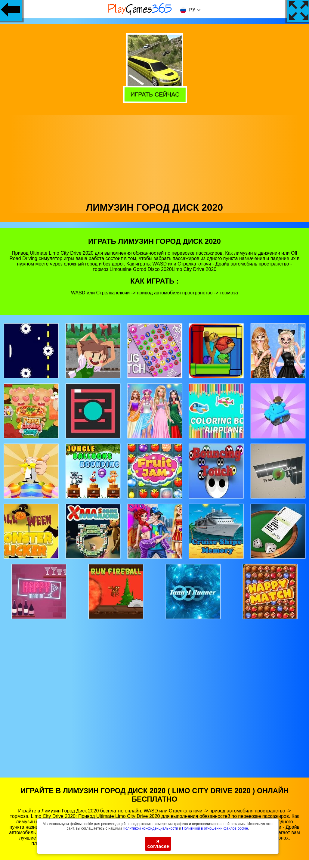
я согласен (158, 843)
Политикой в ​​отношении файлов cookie (215, 828)
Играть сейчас (154, 94)
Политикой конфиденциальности (150, 828)
